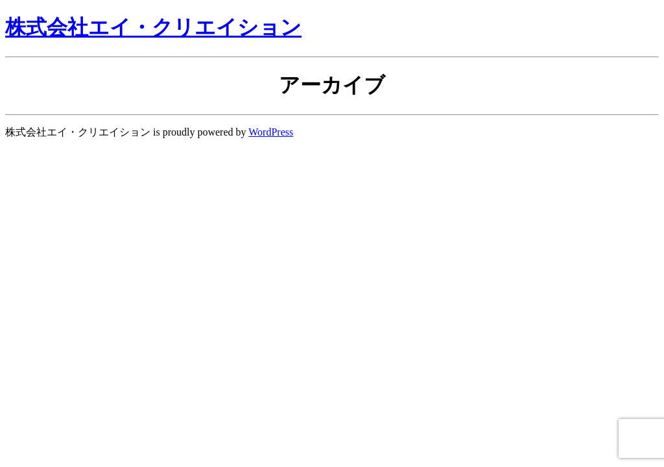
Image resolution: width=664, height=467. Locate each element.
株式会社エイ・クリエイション (153, 27)
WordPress (270, 132)
